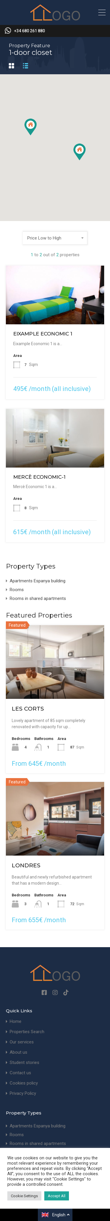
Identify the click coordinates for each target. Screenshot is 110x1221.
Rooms (17, 589)
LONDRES (26, 865)
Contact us (20, 1073)
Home (15, 1021)
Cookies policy (24, 1083)
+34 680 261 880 (29, 30)
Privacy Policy (23, 1093)
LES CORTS (28, 708)
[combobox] (55, 238)
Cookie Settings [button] (24, 1196)
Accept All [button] (56, 1196)
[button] (79, 152)
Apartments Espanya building (37, 580)
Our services (22, 1042)
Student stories (24, 1062)
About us (18, 1052)
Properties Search (27, 1032)
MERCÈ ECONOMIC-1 (39, 477)
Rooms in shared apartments (38, 598)
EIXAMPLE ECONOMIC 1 (42, 334)
